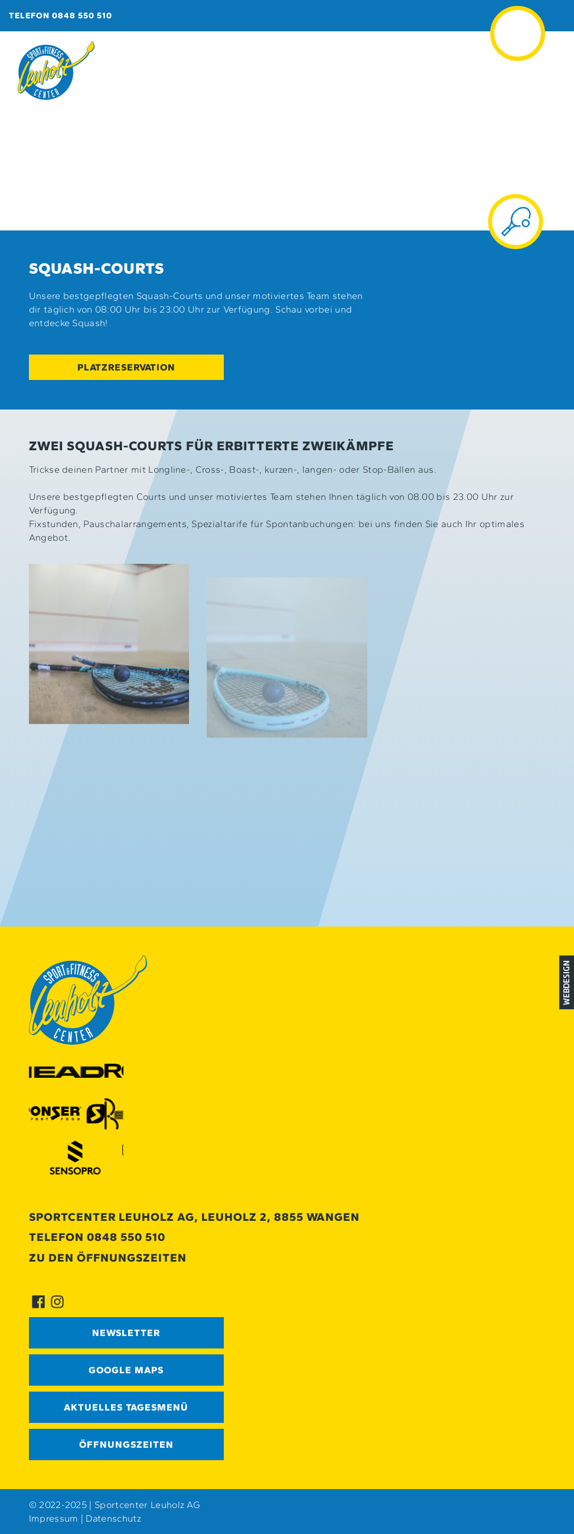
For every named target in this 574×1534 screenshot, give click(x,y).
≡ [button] (518, 16)
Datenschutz (113, 1518)
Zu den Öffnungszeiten (108, 1258)
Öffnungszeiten (126, 1444)
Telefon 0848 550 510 (60, 16)
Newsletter (126, 1332)
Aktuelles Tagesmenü (126, 1407)
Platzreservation (126, 367)
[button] (109, 657)
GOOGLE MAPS (126, 1370)
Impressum (54, 1518)
